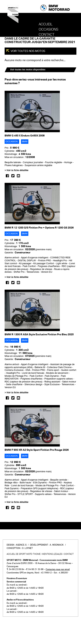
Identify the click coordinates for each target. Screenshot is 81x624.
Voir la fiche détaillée (17, 170)
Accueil (45, 24)
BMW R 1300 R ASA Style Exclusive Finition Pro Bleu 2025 (39, 334)
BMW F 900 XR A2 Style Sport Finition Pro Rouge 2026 (37, 450)
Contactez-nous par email (58, 569)
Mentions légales (52, 554)
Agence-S (21, 545)
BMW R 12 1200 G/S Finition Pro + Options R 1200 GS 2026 (39, 227)
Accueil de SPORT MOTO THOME (23, 554)
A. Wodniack (57, 545)
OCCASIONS (48, 29)
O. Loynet (27, 548)
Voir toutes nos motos (27, 51)
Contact (46, 34)
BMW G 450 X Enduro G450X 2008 (25, 135)
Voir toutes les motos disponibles (27, 69)
